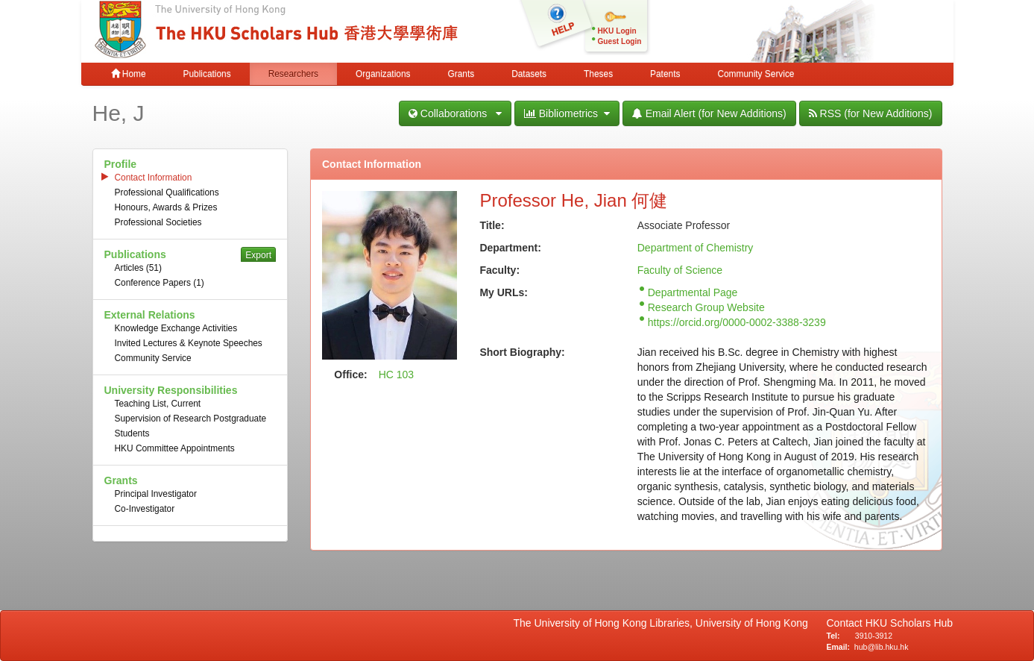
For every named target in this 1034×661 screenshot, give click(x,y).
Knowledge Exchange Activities (176, 328)
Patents (665, 74)
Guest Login (620, 41)
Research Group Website (706, 307)
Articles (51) (138, 268)
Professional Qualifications (167, 192)
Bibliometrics (567, 113)
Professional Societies (158, 222)
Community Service (755, 74)
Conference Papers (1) (159, 283)
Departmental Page (693, 292)
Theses (598, 74)
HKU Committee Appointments (175, 448)
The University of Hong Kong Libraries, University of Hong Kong (664, 623)
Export (258, 255)
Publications (207, 74)
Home (128, 74)
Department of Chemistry (695, 248)
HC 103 (396, 374)
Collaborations (455, 113)
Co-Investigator (145, 509)
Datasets (528, 74)
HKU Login (617, 31)
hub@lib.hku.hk (881, 646)
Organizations (383, 74)
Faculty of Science (679, 270)
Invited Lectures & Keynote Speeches (188, 343)
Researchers (293, 74)
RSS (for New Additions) (871, 113)
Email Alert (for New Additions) (709, 113)
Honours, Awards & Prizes (166, 207)
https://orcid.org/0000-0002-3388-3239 (737, 322)
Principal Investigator (156, 494)
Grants (460, 74)
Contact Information (153, 177)
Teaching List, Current (158, 403)
